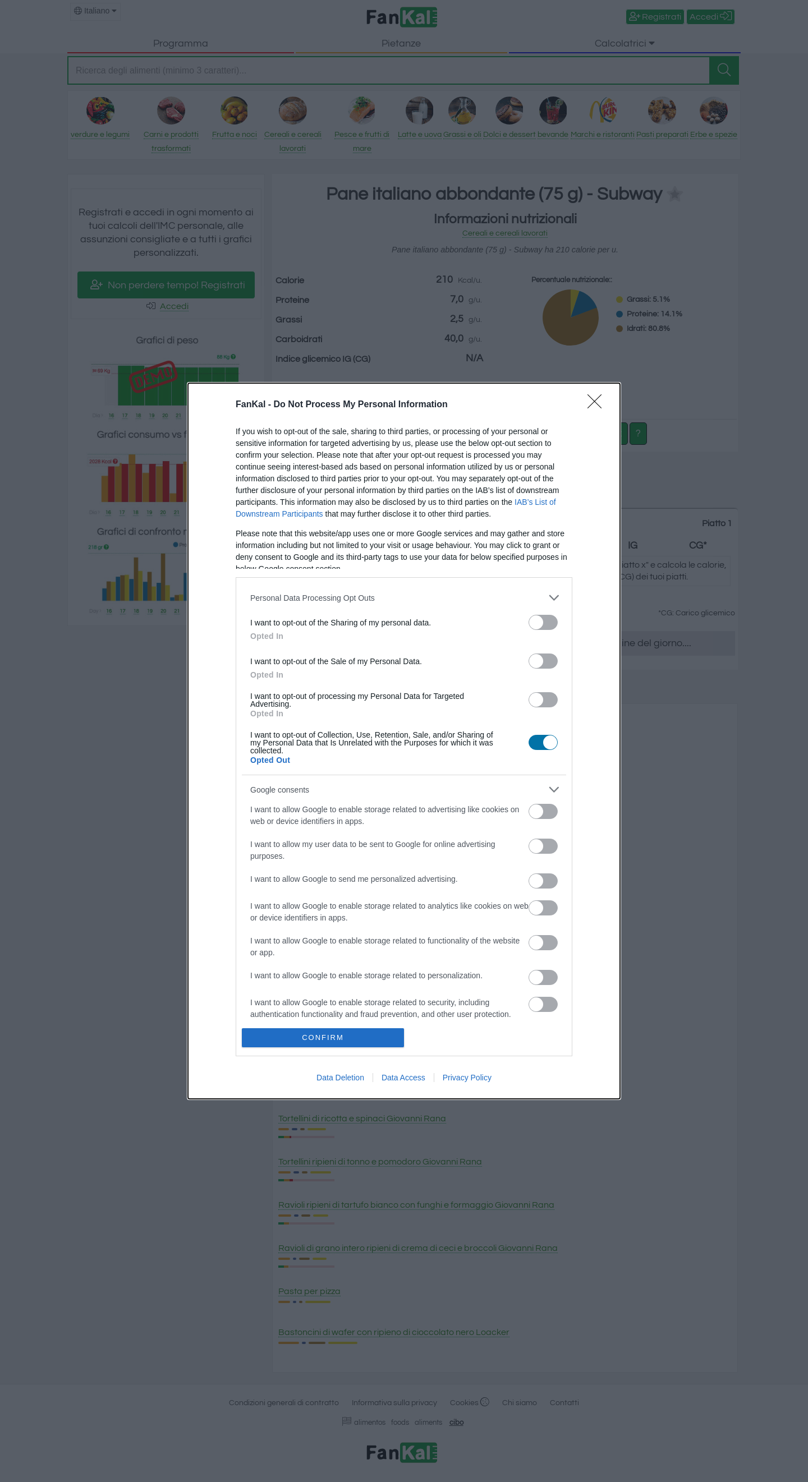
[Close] (598, 405)
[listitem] (404, 598)
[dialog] (404, 741)
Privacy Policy (467, 1077)
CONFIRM (323, 1037)
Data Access (403, 1077)
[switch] (543, 622)
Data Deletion (340, 1077)
